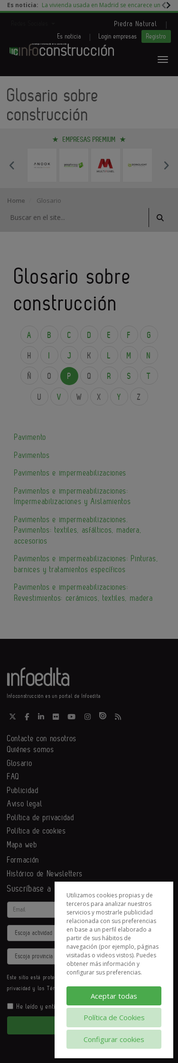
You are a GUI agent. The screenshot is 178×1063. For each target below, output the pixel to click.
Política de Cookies (114, 1017)
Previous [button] (12, 165)
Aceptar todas (114, 996)
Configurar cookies (114, 1039)
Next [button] (166, 165)
